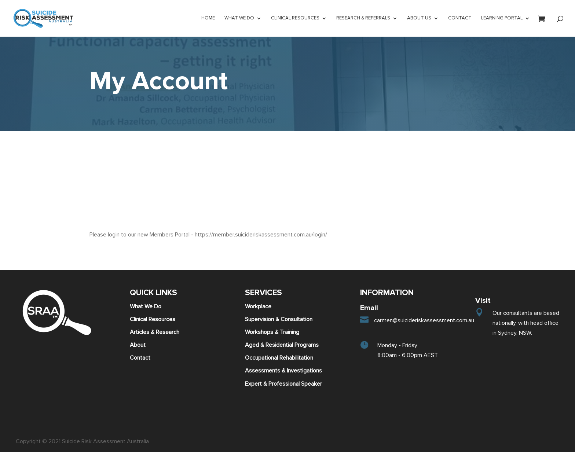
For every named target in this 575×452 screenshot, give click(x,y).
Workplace (258, 306)
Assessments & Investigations (283, 371)
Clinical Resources (152, 319)
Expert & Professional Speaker (283, 384)
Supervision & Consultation (278, 319)
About (138, 345)
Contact (140, 358)
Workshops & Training (272, 332)
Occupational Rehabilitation (279, 358)
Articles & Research (154, 332)
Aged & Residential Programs (282, 345)
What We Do (145, 306)
